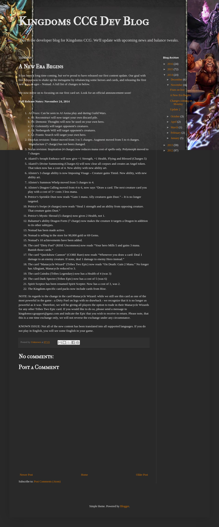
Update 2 (175, 109)
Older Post (142, 474)
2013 (171, 145)
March (175, 127)
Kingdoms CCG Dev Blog (84, 21)
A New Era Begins (180, 95)
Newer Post (26, 474)
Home (84, 474)
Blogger (124, 506)
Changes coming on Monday (181, 102)
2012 (171, 150)
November (177, 85)
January (175, 138)
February (176, 132)
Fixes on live (177, 89)
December (177, 79)
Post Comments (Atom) (47, 481)
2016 (171, 64)
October (176, 116)
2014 (171, 75)
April (174, 121)
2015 (171, 69)
